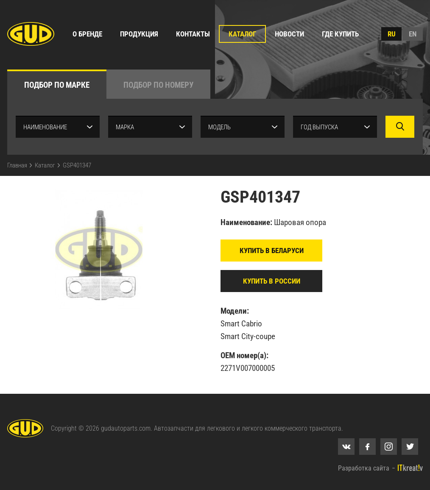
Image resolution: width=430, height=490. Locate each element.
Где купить (340, 34)
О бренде (87, 34)
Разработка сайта (363, 468)
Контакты (193, 34)
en (412, 34)
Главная (17, 165)
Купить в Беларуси (272, 250)
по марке (56, 85)
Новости (289, 34)
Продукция (139, 34)
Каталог (242, 34)
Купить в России (271, 281)
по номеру (158, 85)
